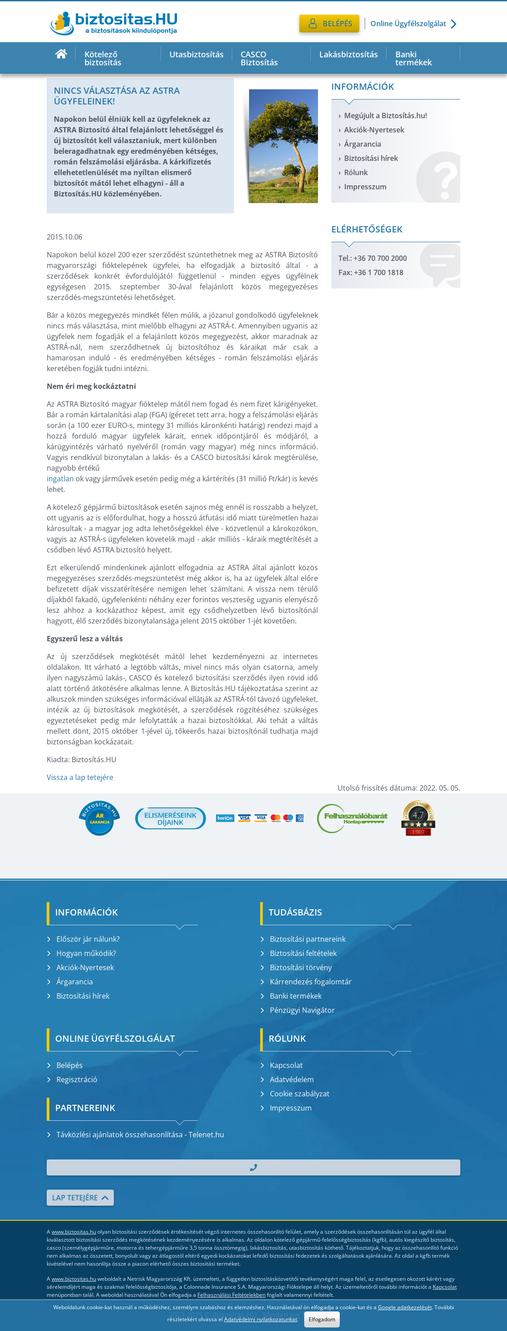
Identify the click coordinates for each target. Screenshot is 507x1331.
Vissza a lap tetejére (80, 777)
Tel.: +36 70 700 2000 (372, 258)
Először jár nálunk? (83, 939)
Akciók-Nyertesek (374, 130)
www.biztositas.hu (74, 1231)
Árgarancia (362, 144)
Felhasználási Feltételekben (231, 1295)
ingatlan (60, 479)
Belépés (65, 1065)
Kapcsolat (281, 1065)
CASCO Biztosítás (259, 58)
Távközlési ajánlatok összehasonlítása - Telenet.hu (135, 1134)
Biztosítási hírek (371, 158)
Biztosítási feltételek (298, 953)
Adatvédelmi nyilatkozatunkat (260, 1319)
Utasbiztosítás (196, 54)
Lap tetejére (80, 1198)
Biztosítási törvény (296, 967)
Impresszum (365, 187)
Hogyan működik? (81, 953)
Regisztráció (72, 1079)
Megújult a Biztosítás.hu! (385, 115)
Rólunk (356, 172)
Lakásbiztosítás (348, 54)
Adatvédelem (287, 1079)
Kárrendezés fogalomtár (306, 982)
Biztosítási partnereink (303, 939)
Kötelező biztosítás (102, 58)
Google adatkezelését (405, 1307)
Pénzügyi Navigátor (297, 1010)
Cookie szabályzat (295, 1094)
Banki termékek (413, 58)
